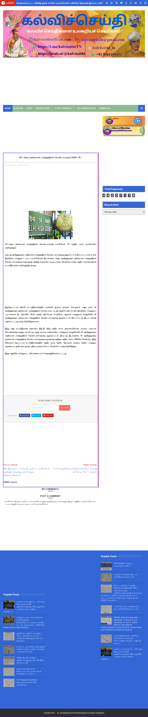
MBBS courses (23, 165)
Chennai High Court (42, 162)
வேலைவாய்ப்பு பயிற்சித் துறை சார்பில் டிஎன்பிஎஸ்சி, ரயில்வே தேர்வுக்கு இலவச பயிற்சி (60, 3)
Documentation (86, 108)
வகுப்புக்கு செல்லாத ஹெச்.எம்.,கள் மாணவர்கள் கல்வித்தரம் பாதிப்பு (28, 671)
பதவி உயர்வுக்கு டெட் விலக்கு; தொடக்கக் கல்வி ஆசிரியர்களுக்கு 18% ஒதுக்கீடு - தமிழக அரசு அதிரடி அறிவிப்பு (24, 607)
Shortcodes (43, 108)
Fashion (18, 108)
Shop (29, 108)
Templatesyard (66, 713)
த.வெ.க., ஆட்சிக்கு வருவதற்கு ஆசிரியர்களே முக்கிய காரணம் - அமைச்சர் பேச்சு (30, 649)
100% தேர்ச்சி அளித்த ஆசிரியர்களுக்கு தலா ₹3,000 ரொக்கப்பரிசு (29, 660)
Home (8, 108)
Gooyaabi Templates (95, 713)
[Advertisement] (74, 82)
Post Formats (63, 108)
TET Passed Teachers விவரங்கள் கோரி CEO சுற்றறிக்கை (26, 682)
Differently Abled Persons (73, 162)
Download (105, 108)
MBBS (14, 165)
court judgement (57, 162)
